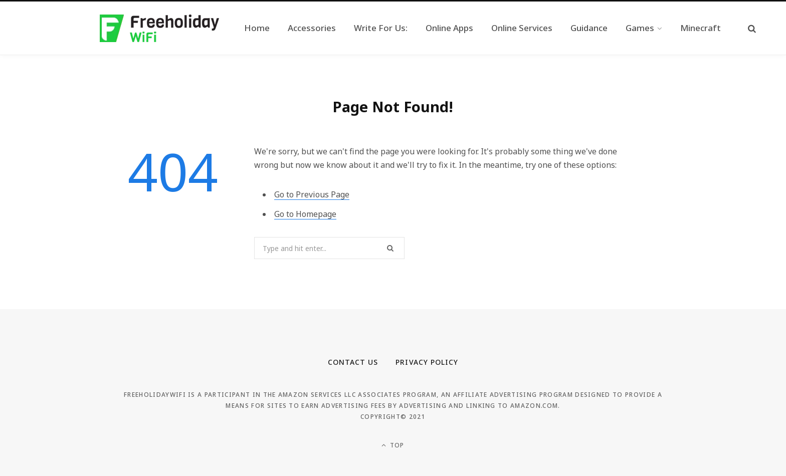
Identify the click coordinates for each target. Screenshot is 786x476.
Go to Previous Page (311, 194)
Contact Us (353, 362)
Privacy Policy (427, 362)
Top (392, 445)
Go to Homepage (305, 213)
